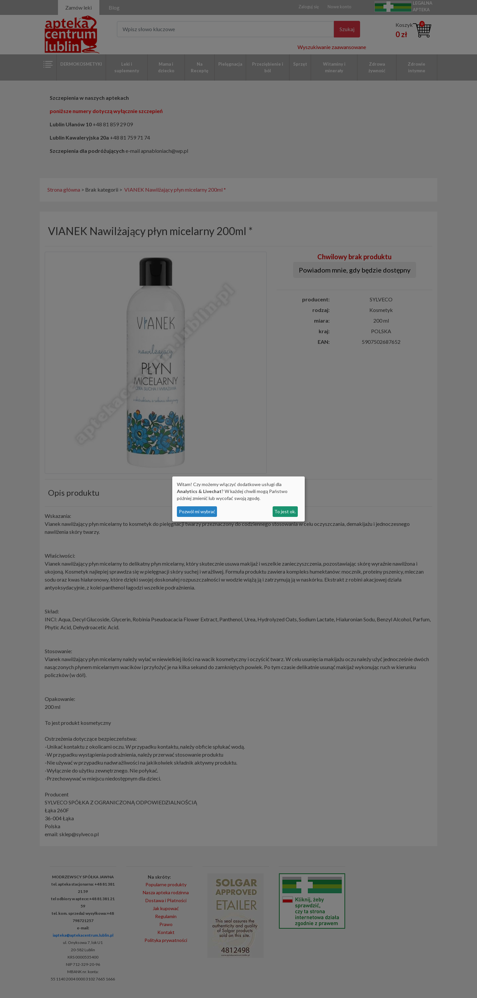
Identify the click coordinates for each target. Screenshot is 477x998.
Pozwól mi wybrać (197, 511)
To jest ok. (285, 511)
